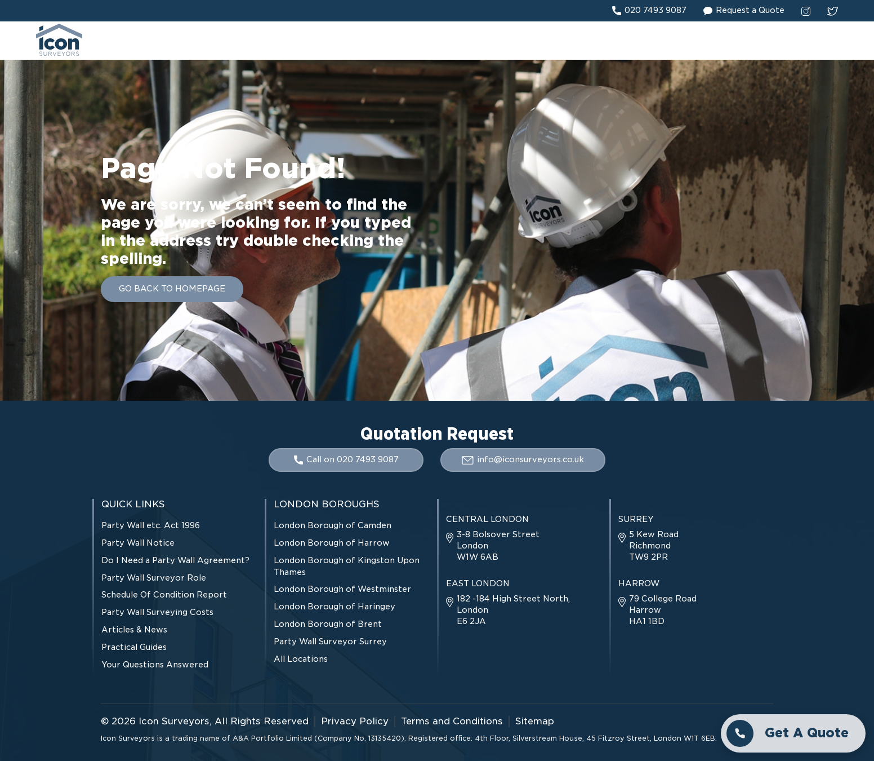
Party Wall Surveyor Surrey (330, 641)
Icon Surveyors (174, 721)
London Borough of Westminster (342, 589)
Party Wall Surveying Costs (157, 612)
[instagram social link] (805, 11)
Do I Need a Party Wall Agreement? (175, 560)
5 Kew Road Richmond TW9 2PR (648, 545)
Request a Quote (743, 10)
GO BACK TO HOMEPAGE (172, 288)
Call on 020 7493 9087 (346, 459)
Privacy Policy (355, 721)
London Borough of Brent (328, 624)
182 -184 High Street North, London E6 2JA (508, 610)
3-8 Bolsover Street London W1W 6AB (492, 545)
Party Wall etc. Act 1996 (150, 525)
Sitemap (534, 721)
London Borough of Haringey (334, 606)
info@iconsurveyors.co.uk (523, 459)
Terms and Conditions (452, 721)
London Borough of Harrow (332, 542)
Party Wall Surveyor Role (153, 577)
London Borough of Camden (332, 525)
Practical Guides (134, 647)
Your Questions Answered (154, 664)
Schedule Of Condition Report (164, 594)
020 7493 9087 (649, 10)
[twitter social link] (832, 11)
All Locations (301, 658)
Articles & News (134, 629)
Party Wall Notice (138, 542)
